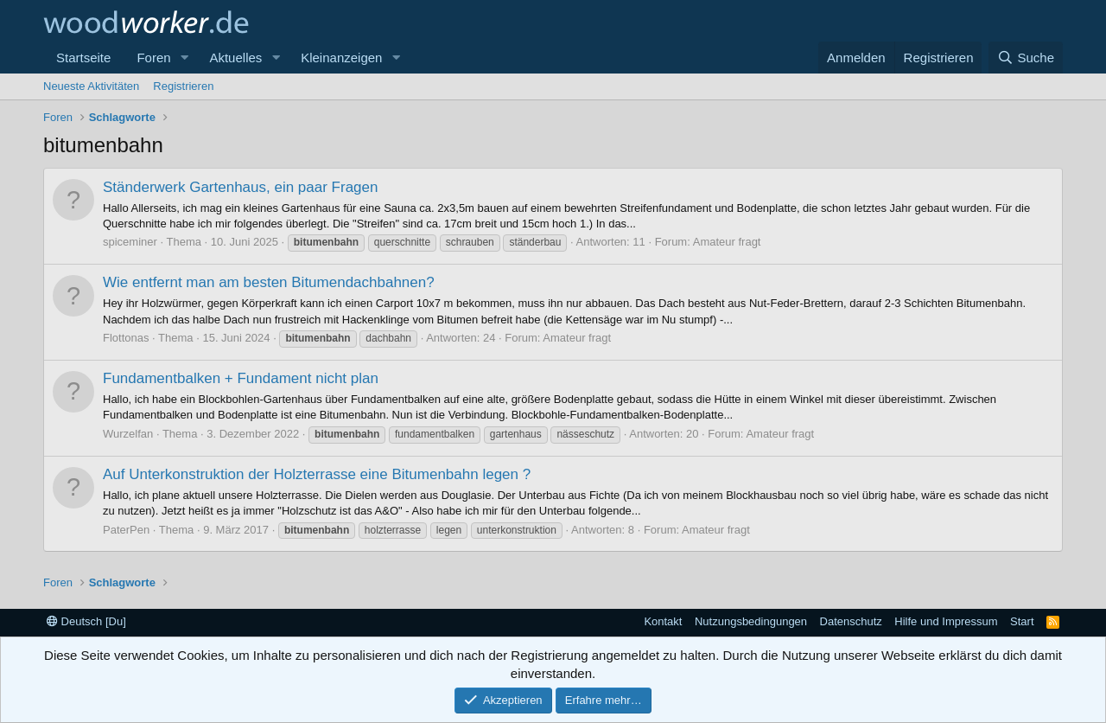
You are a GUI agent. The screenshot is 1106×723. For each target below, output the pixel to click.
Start (1021, 621)
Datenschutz (851, 621)
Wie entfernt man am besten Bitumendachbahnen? (269, 282)
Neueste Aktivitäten (91, 86)
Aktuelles (235, 57)
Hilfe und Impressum (945, 621)
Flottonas (126, 337)
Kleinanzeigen (341, 57)
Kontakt (663, 621)
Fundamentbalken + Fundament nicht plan (240, 378)
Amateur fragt (727, 241)
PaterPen (126, 529)
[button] (184, 58)
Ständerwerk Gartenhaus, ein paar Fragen (240, 187)
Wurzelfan (128, 433)
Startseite (83, 57)
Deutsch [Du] (86, 621)
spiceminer (130, 241)
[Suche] (1025, 58)
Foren (153, 57)
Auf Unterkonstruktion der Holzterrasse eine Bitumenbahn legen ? (317, 474)
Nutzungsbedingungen (751, 621)
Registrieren (183, 86)
